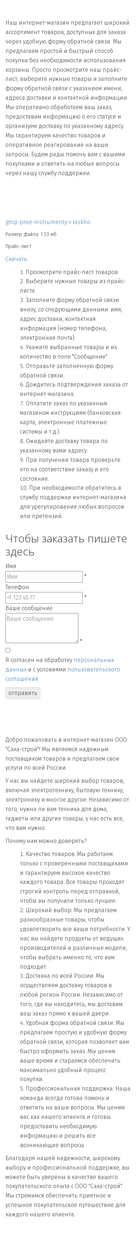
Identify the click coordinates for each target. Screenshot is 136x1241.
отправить (22, 693)
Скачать (16, 259)
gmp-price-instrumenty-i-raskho (47, 222)
